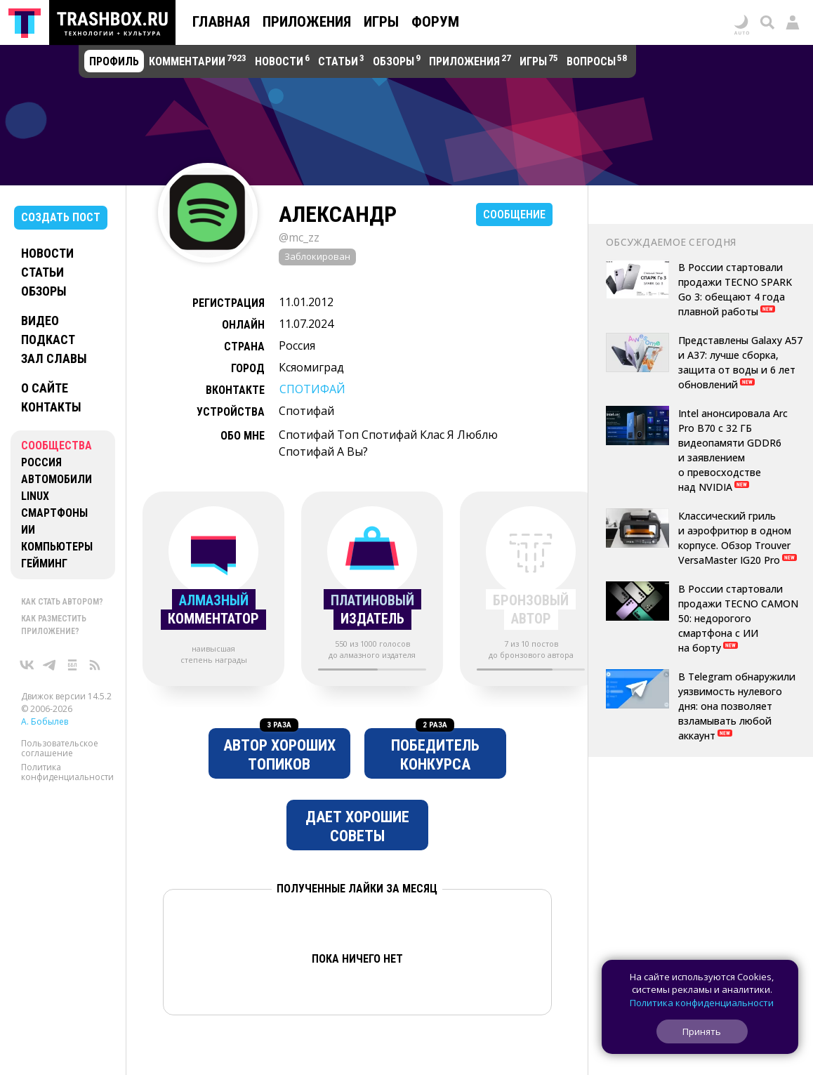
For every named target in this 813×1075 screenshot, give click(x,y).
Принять (701, 1031)
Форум (435, 21)
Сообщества (56, 445)
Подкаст (48, 339)
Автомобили (56, 479)
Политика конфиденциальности (67, 772)
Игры (381, 21)
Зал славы (54, 358)
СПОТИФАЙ (312, 389)
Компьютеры (57, 546)
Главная (221, 21)
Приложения (307, 21)
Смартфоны (54, 513)
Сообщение (514, 214)
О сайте (44, 388)
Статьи (42, 272)
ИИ (28, 529)
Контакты (51, 407)
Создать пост (60, 217)
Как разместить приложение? (53, 625)
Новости (47, 253)
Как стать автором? (62, 602)
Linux (35, 496)
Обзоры (44, 291)
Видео (40, 320)
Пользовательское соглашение (59, 748)
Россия (41, 462)
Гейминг (44, 563)
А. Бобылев (44, 721)
